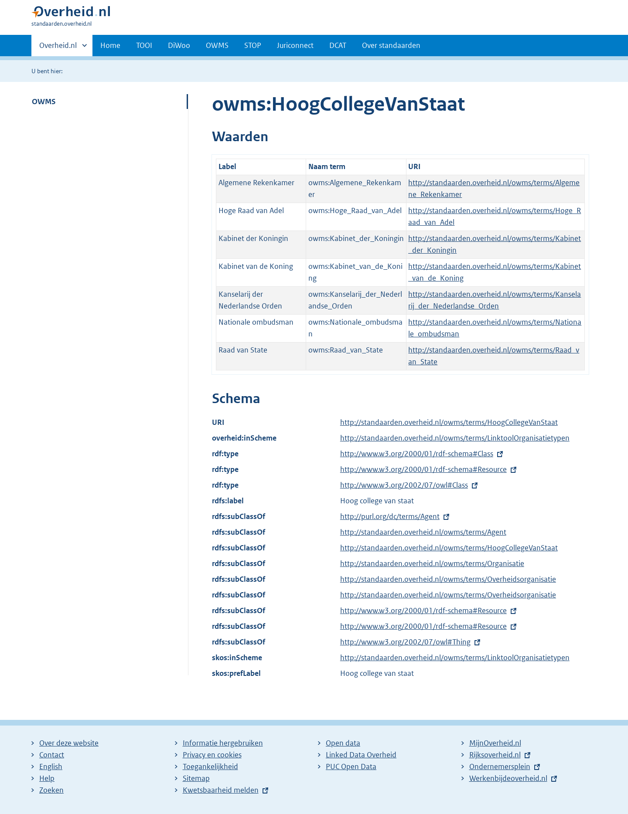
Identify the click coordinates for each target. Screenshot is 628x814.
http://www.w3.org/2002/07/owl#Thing (405, 642)
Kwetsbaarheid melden (221, 790)
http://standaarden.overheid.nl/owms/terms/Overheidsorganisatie (448, 579)
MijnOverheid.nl (495, 743)
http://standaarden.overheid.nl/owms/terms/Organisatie (432, 563)
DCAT (337, 45)
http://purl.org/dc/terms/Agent (390, 516)
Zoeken (51, 790)
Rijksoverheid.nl (495, 755)
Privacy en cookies (212, 755)
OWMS (217, 45)
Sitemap (196, 778)
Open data (343, 743)
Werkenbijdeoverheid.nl (508, 778)
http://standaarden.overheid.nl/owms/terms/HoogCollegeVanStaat (449, 422)
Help (47, 778)
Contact (51, 755)
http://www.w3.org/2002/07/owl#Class (404, 485)
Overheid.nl (58, 48)
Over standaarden (391, 45)
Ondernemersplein (499, 766)
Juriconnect (295, 45)
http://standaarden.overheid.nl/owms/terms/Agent (423, 532)
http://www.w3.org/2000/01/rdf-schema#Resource (423, 469)
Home (110, 45)
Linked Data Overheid (361, 755)
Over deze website (69, 743)
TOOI (144, 45)
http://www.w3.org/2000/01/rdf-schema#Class (416, 453)
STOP (252, 45)
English (50, 766)
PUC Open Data (351, 766)
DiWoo (179, 45)
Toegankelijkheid (210, 766)
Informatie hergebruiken (223, 743)
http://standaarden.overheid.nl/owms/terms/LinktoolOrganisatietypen (455, 438)
